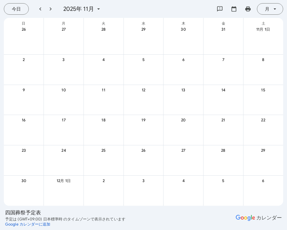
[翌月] (50, 9)
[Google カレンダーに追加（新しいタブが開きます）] (27, 224)
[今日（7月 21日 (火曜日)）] (16, 9)
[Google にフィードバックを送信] (220, 9)
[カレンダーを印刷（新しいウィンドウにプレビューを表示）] (248, 9)
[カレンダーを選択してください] (234, 9)
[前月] (40, 9)
